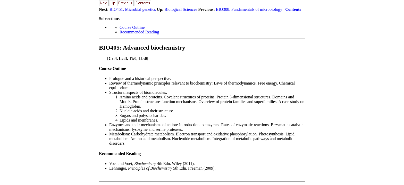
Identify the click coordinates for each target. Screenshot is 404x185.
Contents (293, 9)
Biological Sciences (181, 9)
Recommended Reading (139, 32)
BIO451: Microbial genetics (133, 9)
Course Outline (132, 27)
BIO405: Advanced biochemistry (142, 47)
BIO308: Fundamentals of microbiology (249, 9)
